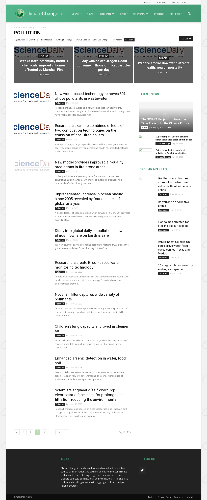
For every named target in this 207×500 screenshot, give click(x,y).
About (185, 2)
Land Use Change (101, 39)
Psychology (158, 13)
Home (17, 27)
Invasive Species (82, 39)
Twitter (147, 2)
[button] (189, 15)
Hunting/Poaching (63, 39)
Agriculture (20, 39)
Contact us (174, 2)
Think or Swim (160, 2)
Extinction (33, 39)
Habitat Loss (46, 39)
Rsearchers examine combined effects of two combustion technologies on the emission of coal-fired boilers (89, 130)
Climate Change (163, 143)
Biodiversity (140, 13)
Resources (107, 13)
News (91, 13)
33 (58, 432)
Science (77, 13)
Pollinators (117, 39)
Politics (123, 13)
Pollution (129, 39)
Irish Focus (176, 13)
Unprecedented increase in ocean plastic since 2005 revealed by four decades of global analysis (89, 199)
